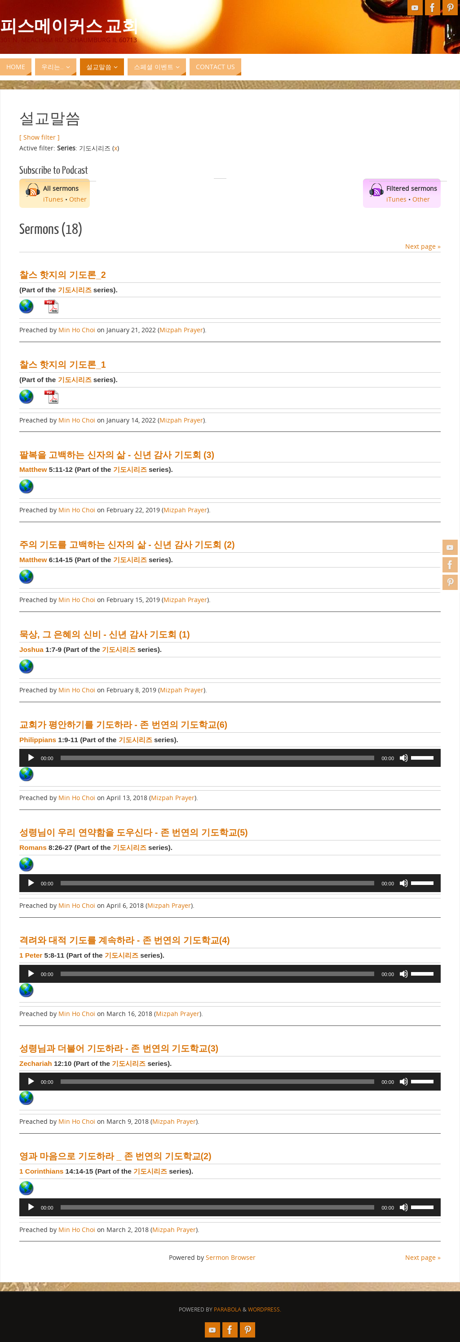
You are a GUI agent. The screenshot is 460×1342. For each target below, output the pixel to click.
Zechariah (35, 1063)
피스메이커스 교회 (69, 25)
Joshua (31, 649)
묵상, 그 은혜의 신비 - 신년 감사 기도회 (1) (104, 634)
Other (78, 199)
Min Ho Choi (76, 330)
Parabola (227, 1309)
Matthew (33, 469)
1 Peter (30, 955)
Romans (33, 847)
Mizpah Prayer (181, 330)
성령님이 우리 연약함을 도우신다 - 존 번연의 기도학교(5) (133, 832)
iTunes (53, 199)
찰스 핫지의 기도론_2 (62, 275)
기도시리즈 (75, 290)
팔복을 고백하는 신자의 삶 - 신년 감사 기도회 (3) (116, 455)
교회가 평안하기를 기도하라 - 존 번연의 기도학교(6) (123, 725)
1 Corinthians (41, 1171)
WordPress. (264, 1309)
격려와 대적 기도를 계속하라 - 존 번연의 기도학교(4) (124, 940)
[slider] (218, 758)
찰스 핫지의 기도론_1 (62, 365)
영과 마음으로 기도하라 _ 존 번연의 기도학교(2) (115, 1156)
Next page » (423, 246)
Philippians (37, 740)
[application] (230, 758)
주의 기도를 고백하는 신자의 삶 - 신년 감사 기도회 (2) (126, 545)
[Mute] (403, 757)
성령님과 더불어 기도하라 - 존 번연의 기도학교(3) (118, 1048)
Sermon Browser (231, 1257)
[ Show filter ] (39, 137)
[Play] (31, 757)
